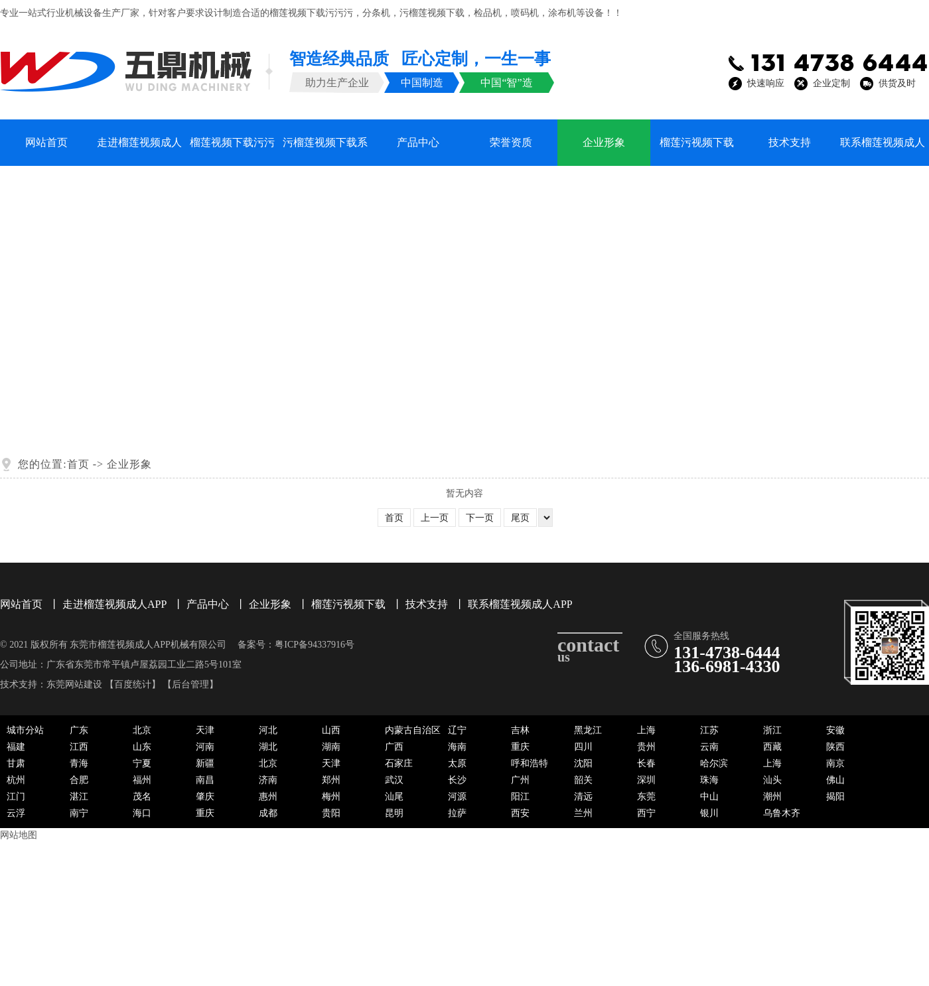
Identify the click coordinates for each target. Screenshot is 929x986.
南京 (835, 763)
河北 (268, 730)
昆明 (394, 813)
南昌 (205, 780)
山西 (331, 730)
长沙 (457, 780)
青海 (79, 763)
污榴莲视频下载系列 (325, 151)
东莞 (646, 797)
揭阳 (835, 797)
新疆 (205, 763)
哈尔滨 (714, 763)
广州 (520, 780)
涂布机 (562, 13)
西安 (520, 813)
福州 (142, 780)
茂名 (142, 797)
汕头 (772, 780)
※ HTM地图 (904, 13)
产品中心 (418, 142)
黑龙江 (588, 730)
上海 (646, 730)
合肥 (79, 780)
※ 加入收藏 (771, 13)
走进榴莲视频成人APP (139, 151)
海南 (457, 747)
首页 (78, 464)
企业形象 (604, 142)
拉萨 (457, 813)
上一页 (435, 518)
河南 (205, 747)
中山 (709, 797)
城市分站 (25, 730)
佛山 (835, 780)
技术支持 (789, 142)
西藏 (772, 747)
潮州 (772, 797)
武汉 (394, 780)
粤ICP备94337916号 (314, 645)
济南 (268, 780)
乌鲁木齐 (781, 813)
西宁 (646, 813)
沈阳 (583, 763)
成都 (268, 813)
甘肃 (16, 763)
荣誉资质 (511, 142)
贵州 (646, 747)
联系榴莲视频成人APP (882, 151)
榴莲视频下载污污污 (311, 13)
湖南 (331, 747)
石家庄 (399, 763)
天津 (205, 730)
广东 (79, 730)
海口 (142, 813)
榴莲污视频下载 (697, 142)
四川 (583, 747)
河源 (457, 797)
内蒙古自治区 (413, 730)
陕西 (835, 747)
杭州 (16, 780)
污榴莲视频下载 (431, 13)
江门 (16, 797)
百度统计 (132, 684)
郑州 (331, 780)
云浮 (16, 813)
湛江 (79, 797)
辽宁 (457, 730)
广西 (394, 747)
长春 (646, 763)
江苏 (709, 730)
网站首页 (46, 142)
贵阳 (331, 813)
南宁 (79, 813)
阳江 (520, 797)
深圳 (646, 780)
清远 (583, 797)
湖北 (268, 747)
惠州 (268, 797)
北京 (142, 730)
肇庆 (205, 797)
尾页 (520, 518)
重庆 (520, 747)
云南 (709, 747)
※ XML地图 (838, 13)
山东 (142, 747)
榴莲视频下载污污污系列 (232, 151)
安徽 (835, 730)
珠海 (709, 780)
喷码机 (525, 13)
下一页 (480, 518)
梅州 (331, 797)
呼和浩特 (529, 763)
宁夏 (142, 763)
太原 (457, 763)
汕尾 (394, 797)
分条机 (376, 13)
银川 (709, 813)
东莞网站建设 (74, 684)
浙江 (772, 730)
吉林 (520, 730)
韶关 (583, 780)
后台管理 (190, 684)
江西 (79, 747)
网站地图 (18, 835)
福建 (16, 747)
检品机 (488, 13)
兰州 (583, 813)
